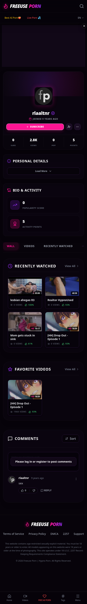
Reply (46, 490)
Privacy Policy (37, 534)
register (41, 461)
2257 (66, 534)
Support (79, 534)
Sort (70, 438)
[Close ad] (84, 25)
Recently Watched (58, 246)
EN (81, 17)
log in (28, 461)
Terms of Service (13, 534)
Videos (29, 246)
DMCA (54, 534)
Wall (11, 246)
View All (72, 266)
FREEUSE (22, 6)
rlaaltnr (24, 478)
